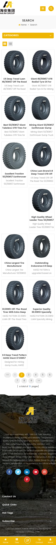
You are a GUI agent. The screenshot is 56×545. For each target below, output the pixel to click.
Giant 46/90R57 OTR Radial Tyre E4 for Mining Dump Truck (41, 80)
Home (24, 25)
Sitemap (30, 532)
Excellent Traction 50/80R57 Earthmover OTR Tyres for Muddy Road (14, 175)
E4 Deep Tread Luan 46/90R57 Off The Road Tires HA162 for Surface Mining (14, 80)
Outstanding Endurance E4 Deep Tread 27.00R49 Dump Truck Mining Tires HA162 (41, 265)
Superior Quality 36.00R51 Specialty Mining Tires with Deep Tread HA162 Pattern (41, 311)
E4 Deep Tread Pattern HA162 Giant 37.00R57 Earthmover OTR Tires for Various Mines (14, 357)
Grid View (5, 44)
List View (10, 44)
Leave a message (27, 540)
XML (38, 532)
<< (7, 375)
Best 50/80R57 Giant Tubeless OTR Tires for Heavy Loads (14, 127)
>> (39, 380)
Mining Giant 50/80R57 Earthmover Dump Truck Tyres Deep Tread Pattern (41, 127)
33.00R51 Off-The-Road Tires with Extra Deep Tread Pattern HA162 (14, 311)
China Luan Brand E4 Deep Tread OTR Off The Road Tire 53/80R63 (41, 172)
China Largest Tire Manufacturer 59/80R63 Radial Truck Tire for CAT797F (14, 265)
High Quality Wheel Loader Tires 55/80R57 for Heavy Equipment (42, 219)
